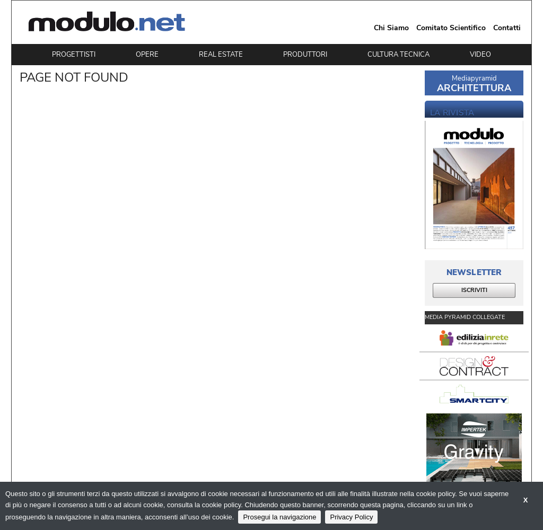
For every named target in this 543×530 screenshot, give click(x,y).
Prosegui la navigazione (279, 517)
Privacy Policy (351, 517)
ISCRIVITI (474, 290)
